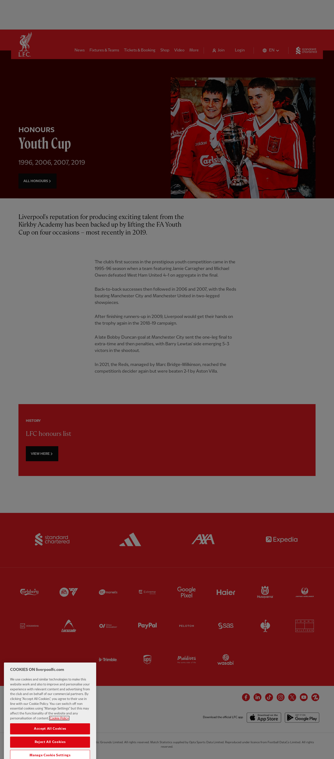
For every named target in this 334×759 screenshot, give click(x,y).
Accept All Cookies (50, 738)
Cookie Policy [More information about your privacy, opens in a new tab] (59, 727)
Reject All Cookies (50, 751)
